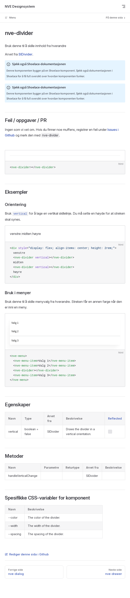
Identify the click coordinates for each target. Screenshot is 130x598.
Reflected (115, 418)
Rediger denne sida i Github (27, 554)
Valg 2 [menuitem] (15, 331)
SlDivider (25, 54)
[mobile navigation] (123, 6)
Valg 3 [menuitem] (15, 341)
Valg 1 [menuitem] (15, 323)
